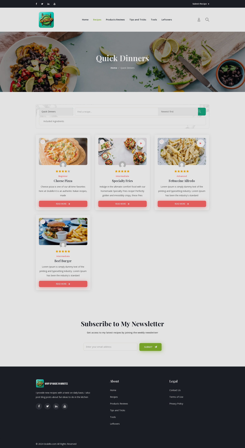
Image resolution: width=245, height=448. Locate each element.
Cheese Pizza (63, 180)
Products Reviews (115, 19)
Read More (63, 203)
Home (85, 19)
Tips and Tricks (137, 19)
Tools (153, 19)
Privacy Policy (176, 402)
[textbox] (51, 120)
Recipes (97, 19)
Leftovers (166, 19)
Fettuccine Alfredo (182, 180)
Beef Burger (63, 260)
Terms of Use (176, 395)
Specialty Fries (122, 180)
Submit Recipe (200, 3)
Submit (150, 346)
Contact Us (175, 388)
